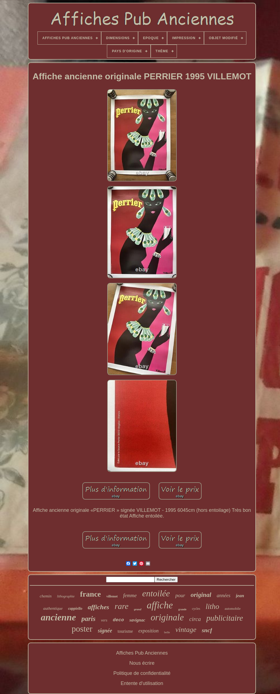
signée (105, 631)
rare (122, 606)
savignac (137, 620)
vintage (185, 630)
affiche (160, 605)
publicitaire (224, 618)
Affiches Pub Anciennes (142, 653)
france (90, 594)
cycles (196, 609)
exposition (148, 631)
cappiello (75, 608)
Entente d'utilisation (142, 683)
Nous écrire (141, 663)
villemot (112, 596)
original (201, 594)
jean (240, 595)
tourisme (125, 631)
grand (137, 609)
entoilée (156, 593)
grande (182, 609)
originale (167, 617)
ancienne (58, 617)
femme (130, 595)
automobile (232, 608)
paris (88, 618)
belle (167, 632)
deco (118, 620)
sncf (207, 630)
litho (212, 606)
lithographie (66, 596)
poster (82, 629)
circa (195, 619)
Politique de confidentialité (141, 673)
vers (104, 620)
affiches (98, 607)
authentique (53, 608)
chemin (45, 596)
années (224, 595)
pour (180, 595)
